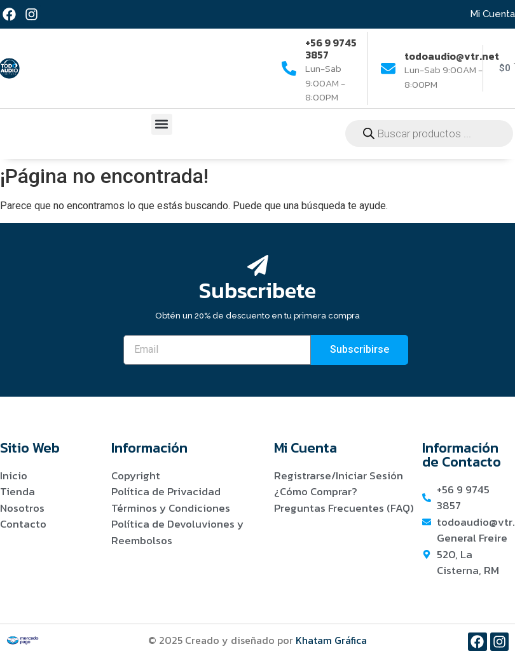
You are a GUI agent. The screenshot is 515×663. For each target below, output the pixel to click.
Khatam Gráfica (331, 640)
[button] (161, 124)
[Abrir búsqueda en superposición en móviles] (429, 133)
